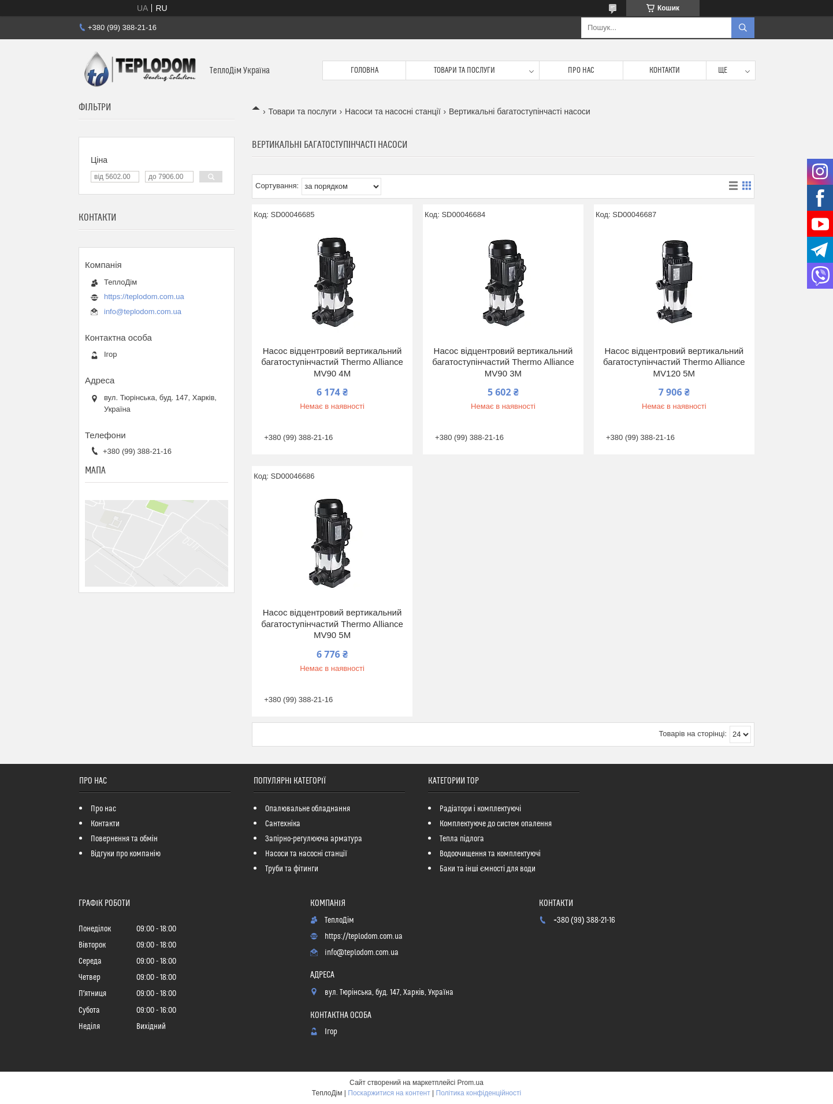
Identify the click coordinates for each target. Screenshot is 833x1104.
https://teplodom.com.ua (144, 296)
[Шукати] (742, 27)
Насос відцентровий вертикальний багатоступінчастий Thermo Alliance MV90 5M (332, 623)
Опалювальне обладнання (307, 809)
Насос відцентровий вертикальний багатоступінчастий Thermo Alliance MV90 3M (503, 362)
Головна (364, 70)
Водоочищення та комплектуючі (490, 854)
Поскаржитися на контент (389, 1093)
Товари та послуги (464, 70)
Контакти (664, 70)
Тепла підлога (462, 839)
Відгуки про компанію (126, 854)
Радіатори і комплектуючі (480, 809)
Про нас (581, 70)
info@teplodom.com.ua (142, 311)
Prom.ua (471, 1083)
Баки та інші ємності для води (488, 869)
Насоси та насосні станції (392, 111)
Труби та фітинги (291, 869)
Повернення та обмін (124, 839)
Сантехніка (282, 824)
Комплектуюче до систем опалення (496, 824)
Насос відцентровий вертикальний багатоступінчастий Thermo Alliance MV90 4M (332, 362)
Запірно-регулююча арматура (313, 839)
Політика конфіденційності (479, 1093)
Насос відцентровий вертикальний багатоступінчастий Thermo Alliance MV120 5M (674, 362)
